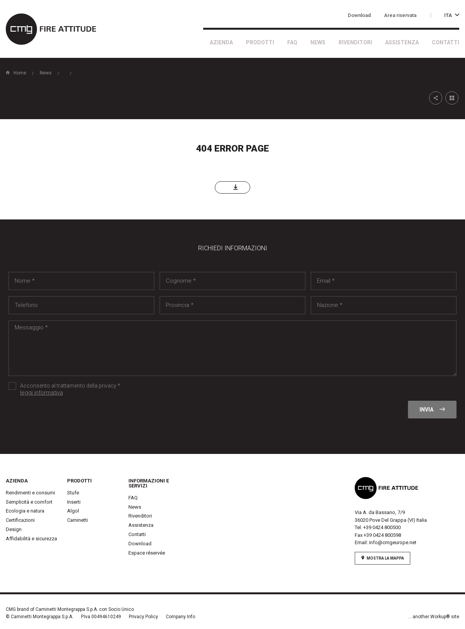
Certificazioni (20, 520)
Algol (73, 511)
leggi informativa (41, 392)
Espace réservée (146, 553)
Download (359, 15)
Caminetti (77, 520)
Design (14, 529)
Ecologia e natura (25, 511)
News (317, 42)
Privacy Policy (143, 616)
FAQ (292, 42)
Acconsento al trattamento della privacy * (142, 389)
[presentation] (67, 416)
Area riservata (400, 15)
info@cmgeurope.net (392, 542)
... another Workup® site (433, 616)
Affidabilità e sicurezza (31, 538)
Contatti (445, 42)
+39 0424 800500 (382, 527)
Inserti (74, 502)
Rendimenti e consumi (30, 493)
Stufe (73, 493)
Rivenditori (355, 42)
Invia (432, 409)
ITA (451, 15)
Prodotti (260, 42)
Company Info (180, 616)
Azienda (221, 42)
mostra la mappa (382, 558)
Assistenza (402, 42)
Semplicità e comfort (29, 502)
